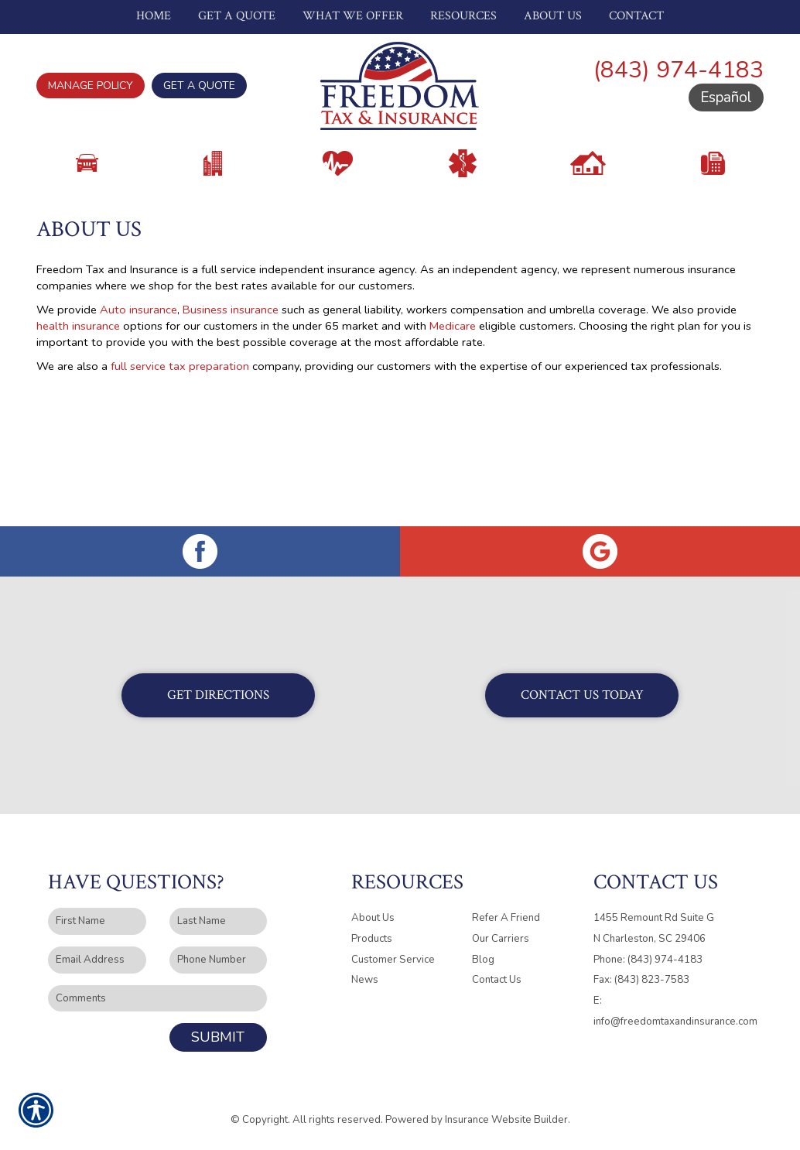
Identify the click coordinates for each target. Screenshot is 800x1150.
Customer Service (393, 960)
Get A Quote (199, 85)
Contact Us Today (582, 695)
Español (726, 97)
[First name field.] (97, 922)
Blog (483, 960)
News (364, 980)
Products (371, 939)
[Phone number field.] (218, 960)
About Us (373, 919)
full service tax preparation (180, 428)
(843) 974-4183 (678, 70)
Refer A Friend (506, 919)
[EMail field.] (97, 960)
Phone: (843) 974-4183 (648, 960)
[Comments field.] (157, 999)
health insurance (78, 388)
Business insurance (231, 372)
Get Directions (218, 695)
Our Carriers (500, 939)
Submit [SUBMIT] (217, 1037)
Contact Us (496, 980)
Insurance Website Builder (506, 1121)
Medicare (452, 388)
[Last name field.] (218, 922)
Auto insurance (138, 372)
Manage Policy (90, 85)
